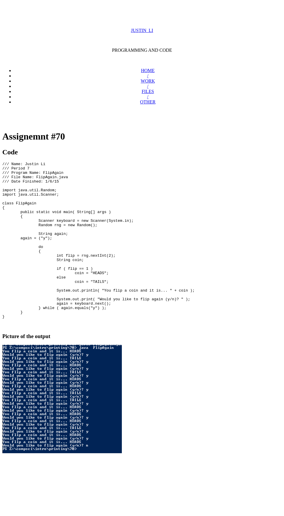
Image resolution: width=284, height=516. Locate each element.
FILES (148, 91)
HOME (148, 70)
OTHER (147, 101)
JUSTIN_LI (142, 30)
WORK (148, 80)
